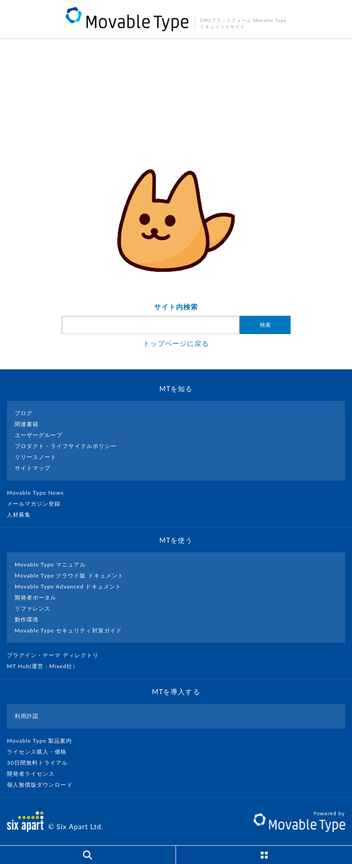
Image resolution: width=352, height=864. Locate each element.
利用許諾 (26, 716)
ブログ (24, 413)
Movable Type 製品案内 (43, 740)
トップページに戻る (176, 343)
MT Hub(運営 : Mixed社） (46, 666)
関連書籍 (26, 424)
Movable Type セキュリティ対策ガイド (68, 630)
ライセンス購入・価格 (40, 751)
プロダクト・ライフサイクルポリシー (65, 446)
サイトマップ (32, 467)
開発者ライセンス (34, 773)
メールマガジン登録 (37, 503)
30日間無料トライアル (41, 762)
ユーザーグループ (38, 435)
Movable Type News (39, 492)
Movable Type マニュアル (50, 564)
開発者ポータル (35, 597)
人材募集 (22, 514)
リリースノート (35, 457)
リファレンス (32, 608)
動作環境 (26, 619)
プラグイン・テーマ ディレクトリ (56, 655)
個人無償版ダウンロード (43, 784)
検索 (265, 325)
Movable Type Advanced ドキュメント (68, 586)
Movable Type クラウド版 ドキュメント (69, 575)
